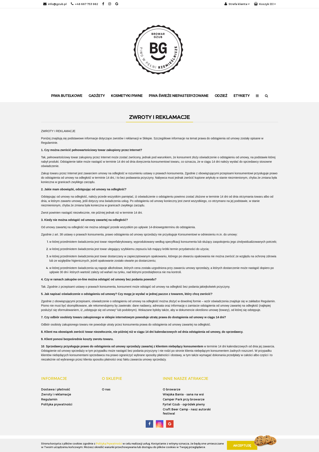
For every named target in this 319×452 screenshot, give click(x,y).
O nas (106, 389)
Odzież (221, 96)
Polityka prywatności (56, 404)
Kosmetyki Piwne (127, 96)
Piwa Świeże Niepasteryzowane (178, 96)
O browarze (171, 389)
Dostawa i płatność (55, 389)
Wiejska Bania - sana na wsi (183, 394)
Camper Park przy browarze (183, 399)
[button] (265, 4)
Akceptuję (242, 445)
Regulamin (49, 399)
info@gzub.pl (55, 4)
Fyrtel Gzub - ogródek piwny (184, 404)
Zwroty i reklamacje (56, 394)
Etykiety (242, 96)
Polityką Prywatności (109, 443)
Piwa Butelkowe (66, 96)
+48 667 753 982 (84, 4)
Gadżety (97, 96)
